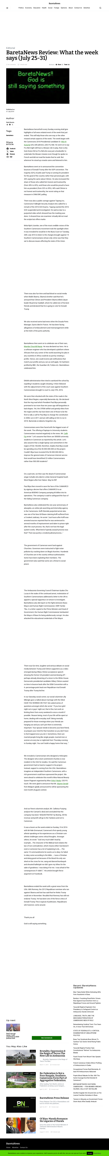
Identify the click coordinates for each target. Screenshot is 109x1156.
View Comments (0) (46, 1038)
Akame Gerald (62, 784)
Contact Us (78, 8)
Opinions (64, 8)
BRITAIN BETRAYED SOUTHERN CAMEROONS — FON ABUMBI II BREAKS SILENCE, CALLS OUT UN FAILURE (87, 1086)
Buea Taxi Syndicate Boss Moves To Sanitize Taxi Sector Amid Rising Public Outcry (87, 1041)
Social (50, 8)
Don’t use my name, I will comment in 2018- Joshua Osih (13, 1036)
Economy (28, 8)
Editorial (10, 48)
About (71, 8)
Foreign (56, 8)
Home (8, 1147)
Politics (21, 8)
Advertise (86, 8)
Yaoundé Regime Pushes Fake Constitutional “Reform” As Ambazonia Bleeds (86, 1050)
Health (44, 8)
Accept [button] (90, 1153)
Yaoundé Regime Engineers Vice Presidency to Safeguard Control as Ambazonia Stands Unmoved (85, 1009)
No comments (12, 64)
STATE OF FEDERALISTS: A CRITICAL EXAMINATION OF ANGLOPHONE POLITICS (86, 1033)
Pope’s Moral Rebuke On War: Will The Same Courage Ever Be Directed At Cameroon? (86, 1078)
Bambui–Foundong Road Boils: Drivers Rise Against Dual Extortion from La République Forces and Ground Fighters (87, 1000)
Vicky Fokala (56, 781)
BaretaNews (54, 3)
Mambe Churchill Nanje (33, 346)
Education (36, 8)
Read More (97, 1153)
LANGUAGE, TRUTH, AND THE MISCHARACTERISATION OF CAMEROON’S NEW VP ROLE (83, 1018)
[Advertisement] (54, 28)
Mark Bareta (10, 122)
